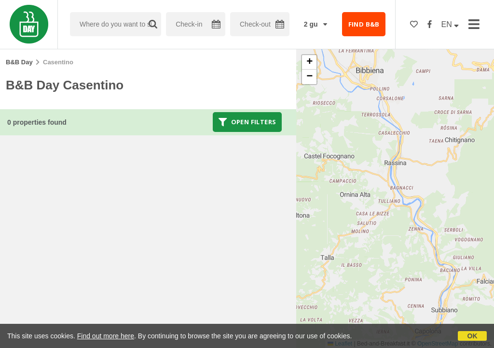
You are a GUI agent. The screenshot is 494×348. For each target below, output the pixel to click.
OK (472, 336)
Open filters (247, 121)
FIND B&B (364, 24)
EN (450, 24)
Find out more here (105, 336)
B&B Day (19, 62)
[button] (309, 62)
